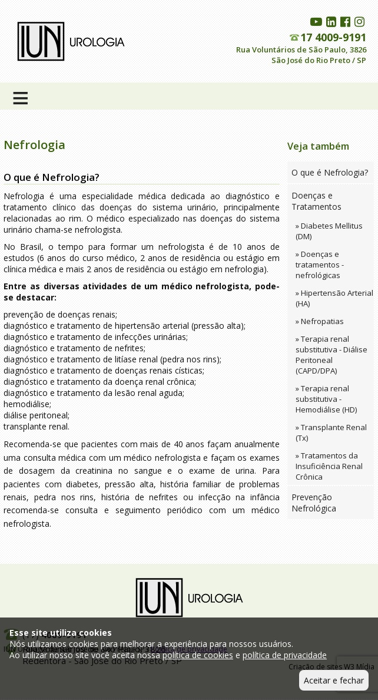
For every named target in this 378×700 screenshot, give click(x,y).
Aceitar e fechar (334, 680)
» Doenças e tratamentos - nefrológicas (320, 264)
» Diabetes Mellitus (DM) (329, 231)
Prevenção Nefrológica (313, 502)
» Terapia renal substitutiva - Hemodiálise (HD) (326, 399)
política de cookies (198, 655)
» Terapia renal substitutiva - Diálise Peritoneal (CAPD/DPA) (331, 355)
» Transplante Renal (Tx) (331, 432)
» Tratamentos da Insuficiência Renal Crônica (329, 466)
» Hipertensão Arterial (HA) (334, 298)
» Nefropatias (320, 321)
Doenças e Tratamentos (316, 201)
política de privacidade (285, 655)
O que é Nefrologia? (329, 172)
